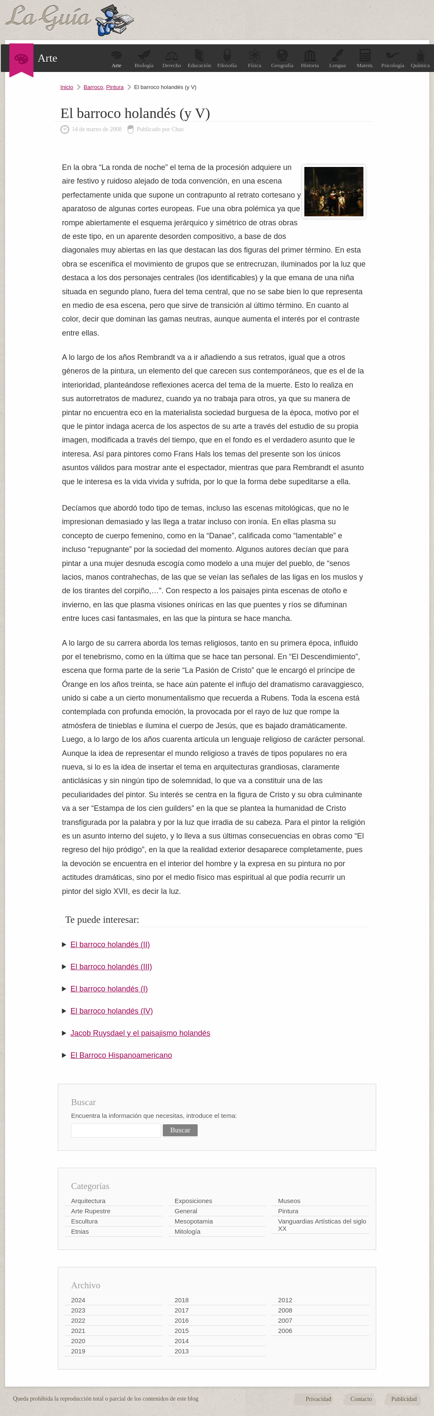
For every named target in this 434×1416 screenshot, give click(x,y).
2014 (182, 1340)
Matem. (365, 59)
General (186, 1211)
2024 (78, 1300)
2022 (78, 1320)
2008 (285, 1310)
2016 (182, 1320)
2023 (78, 1310)
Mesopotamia (194, 1221)
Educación (199, 59)
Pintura (115, 87)
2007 (285, 1320)
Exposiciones (193, 1200)
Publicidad (404, 1399)
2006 (285, 1330)
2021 (78, 1330)
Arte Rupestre (91, 1211)
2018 (182, 1300)
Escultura (84, 1221)
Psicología (392, 59)
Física (254, 59)
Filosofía (227, 59)
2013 (182, 1351)
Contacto (361, 1399)
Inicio (66, 87)
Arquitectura (88, 1200)
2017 (182, 1310)
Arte (116, 59)
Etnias (80, 1231)
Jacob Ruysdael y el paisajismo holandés (140, 1033)
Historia (310, 59)
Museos (289, 1200)
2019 (78, 1351)
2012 (285, 1300)
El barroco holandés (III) (111, 966)
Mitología (188, 1231)
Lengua (337, 59)
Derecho (171, 59)
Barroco (93, 87)
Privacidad (318, 1399)
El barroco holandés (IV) (112, 1011)
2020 (78, 1340)
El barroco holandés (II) (110, 944)
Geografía (282, 59)
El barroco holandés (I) (109, 989)
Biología (144, 59)
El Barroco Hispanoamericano (121, 1055)
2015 (182, 1330)
